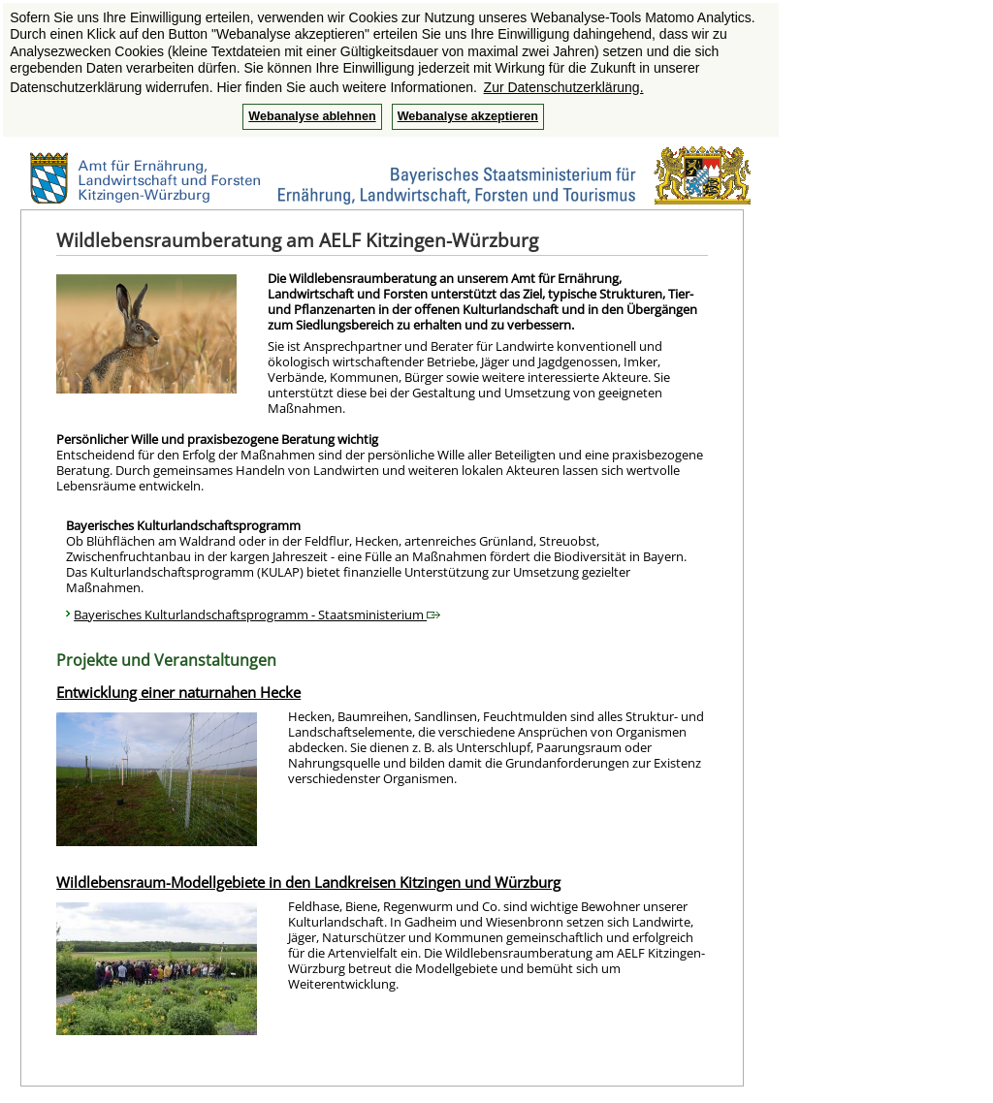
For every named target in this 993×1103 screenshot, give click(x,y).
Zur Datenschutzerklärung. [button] (564, 87)
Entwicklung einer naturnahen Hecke (178, 692)
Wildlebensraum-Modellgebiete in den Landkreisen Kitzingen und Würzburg (308, 882)
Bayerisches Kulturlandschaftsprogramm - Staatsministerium (257, 614)
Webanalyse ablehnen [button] (311, 116)
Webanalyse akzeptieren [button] (468, 116)
